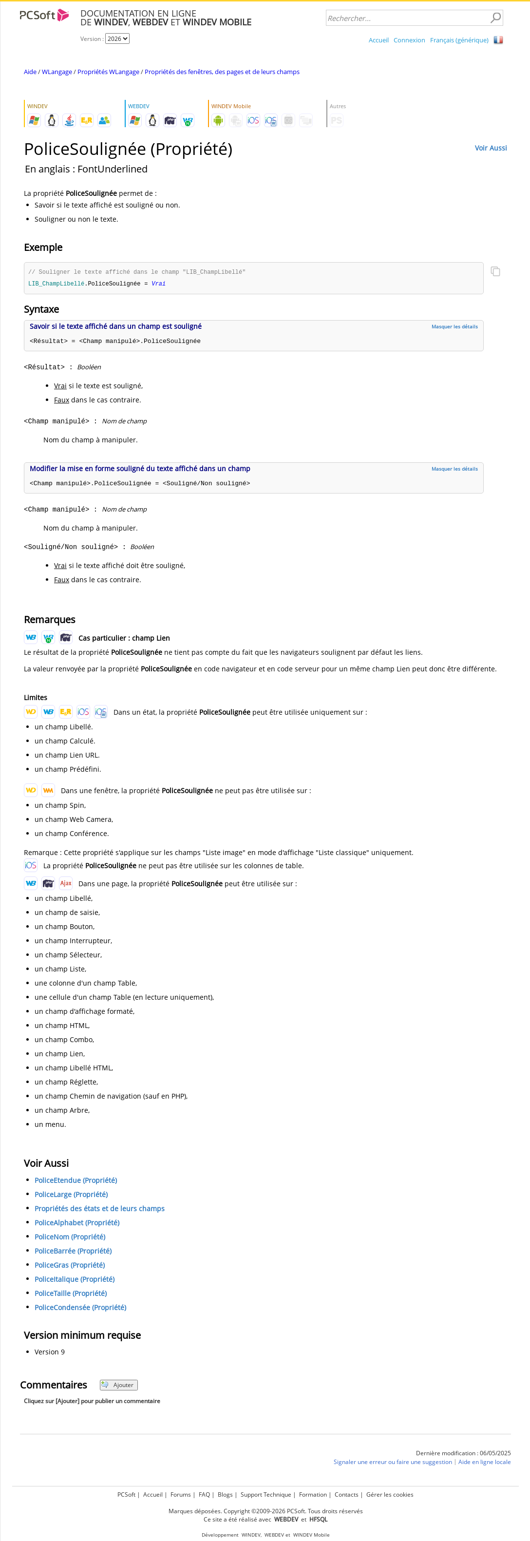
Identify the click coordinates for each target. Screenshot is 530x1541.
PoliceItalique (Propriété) (74, 1280)
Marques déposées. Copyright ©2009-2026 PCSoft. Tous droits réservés (266, 1511)
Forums (180, 1494)
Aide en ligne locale (484, 1463)
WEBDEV (274, 1535)
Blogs (225, 1494)
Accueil (379, 40)
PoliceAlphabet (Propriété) (77, 1223)
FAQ (204, 1494)
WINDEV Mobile (311, 1535)
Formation (313, 1494)
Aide (30, 71)
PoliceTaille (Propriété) (71, 1294)
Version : (92, 39)
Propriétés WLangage (108, 71)
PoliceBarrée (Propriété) (73, 1251)
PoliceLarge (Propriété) (71, 1195)
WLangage (57, 71)
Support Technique (266, 1494)
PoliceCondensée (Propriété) (80, 1308)
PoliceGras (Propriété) (70, 1266)
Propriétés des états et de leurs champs (100, 1209)
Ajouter (117, 1386)
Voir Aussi (491, 147)
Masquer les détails (455, 327)
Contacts (347, 1494)
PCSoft (126, 1494)
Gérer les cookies (390, 1494)
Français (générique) (459, 40)
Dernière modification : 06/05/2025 (463, 1454)
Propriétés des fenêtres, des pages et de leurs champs (222, 71)
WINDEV (251, 1535)
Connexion (409, 40)
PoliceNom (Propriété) (70, 1237)
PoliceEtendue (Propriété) (76, 1181)
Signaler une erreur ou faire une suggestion (393, 1463)
